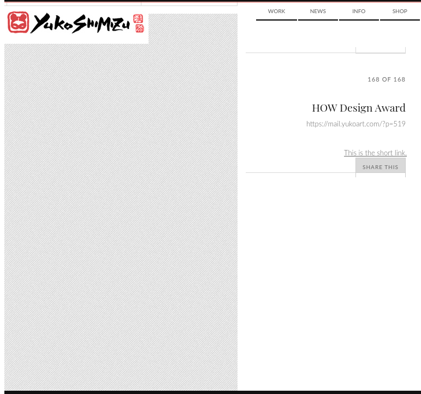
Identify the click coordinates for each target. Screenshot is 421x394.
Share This (381, 167)
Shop (400, 11)
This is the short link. (375, 152)
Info (358, 11)
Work (276, 11)
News (318, 11)
